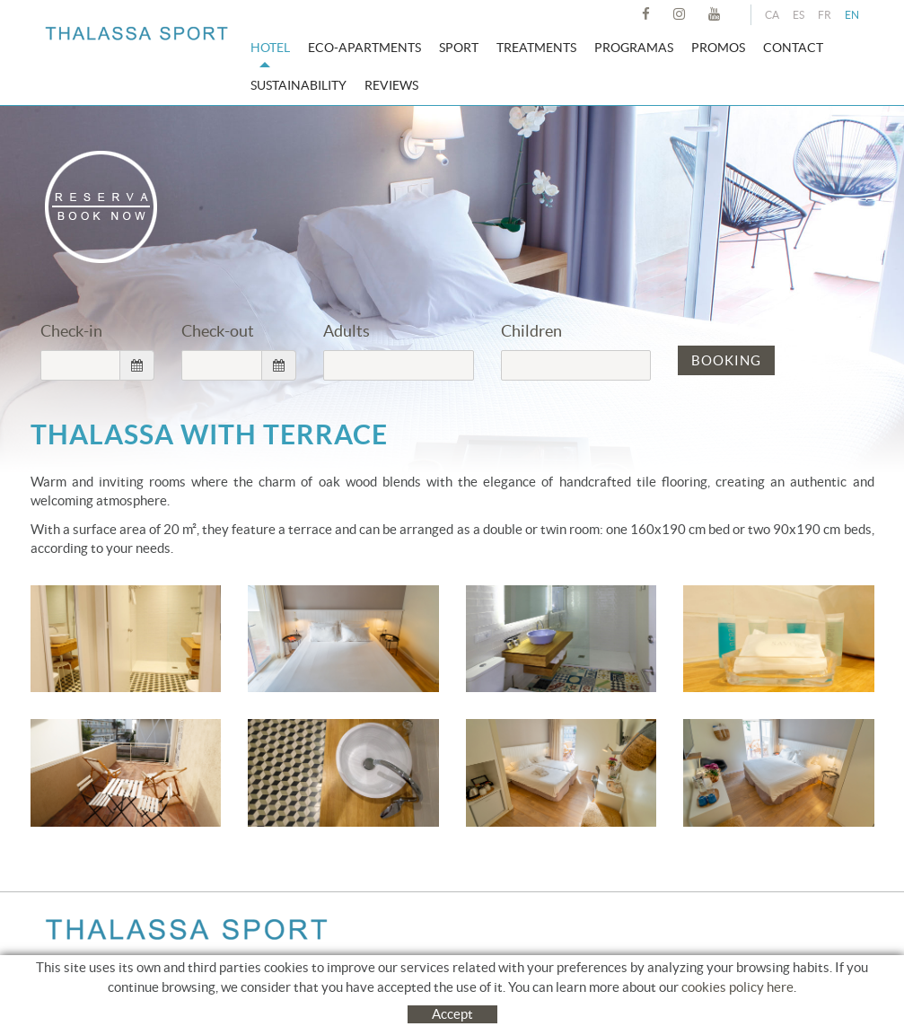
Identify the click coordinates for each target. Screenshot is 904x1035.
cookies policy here (737, 1005)
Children (531, 330)
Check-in (71, 330)
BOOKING (726, 360)
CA (772, 15)
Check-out (217, 330)
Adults (346, 330)
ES (798, 15)
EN (852, 15)
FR (824, 15)
